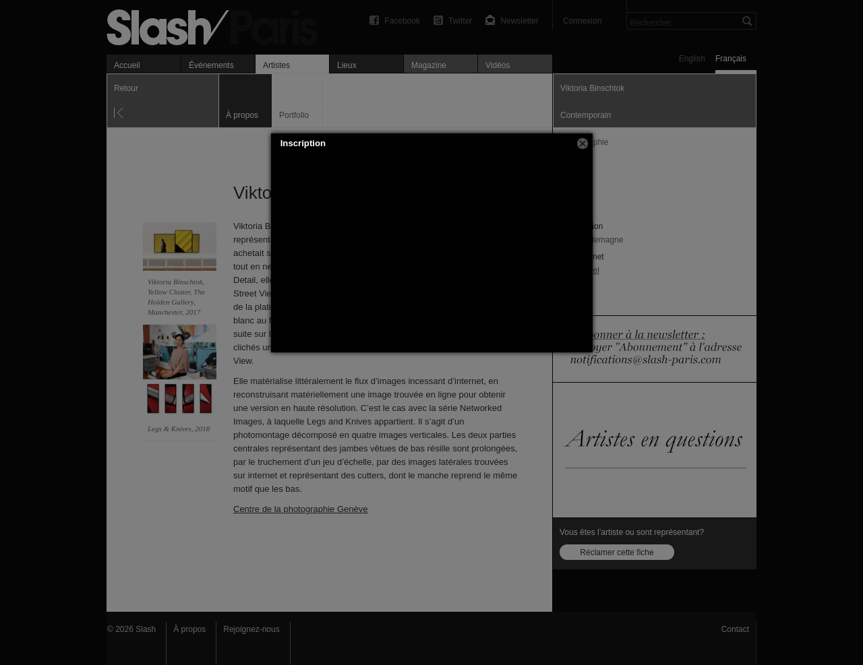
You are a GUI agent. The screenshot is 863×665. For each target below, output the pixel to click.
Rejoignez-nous (251, 629)
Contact (735, 629)
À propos (189, 629)
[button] (582, 143)
